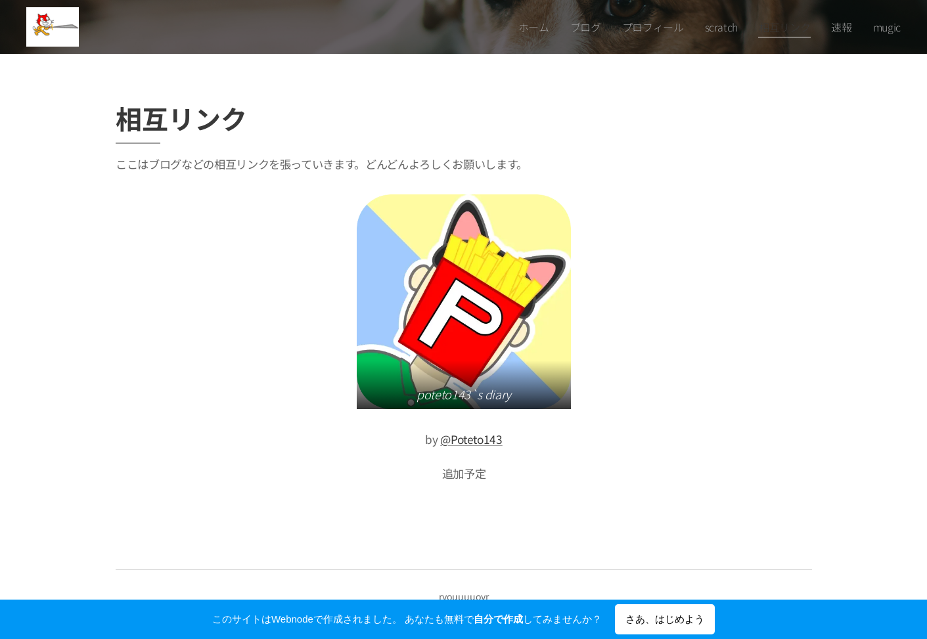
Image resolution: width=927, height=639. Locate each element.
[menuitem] (548, 27)
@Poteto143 (471, 439)
